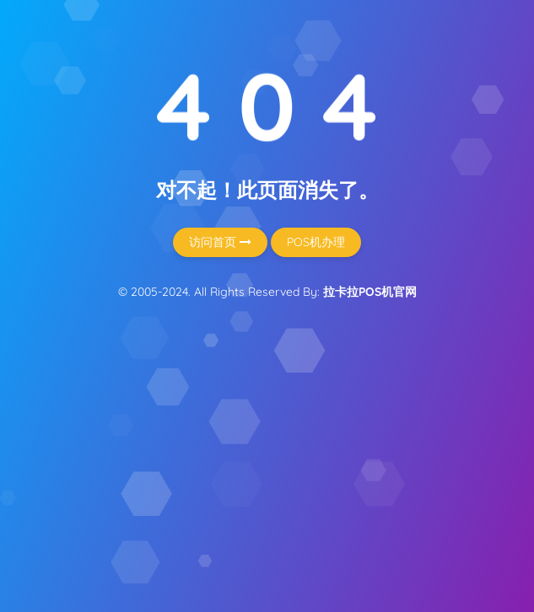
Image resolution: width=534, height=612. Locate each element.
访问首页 (220, 242)
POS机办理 (316, 242)
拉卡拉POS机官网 (370, 291)
